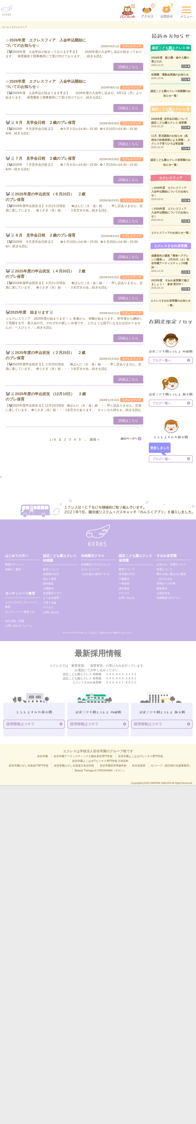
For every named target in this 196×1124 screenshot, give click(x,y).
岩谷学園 (42, 756)
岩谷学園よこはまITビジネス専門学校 (140, 756)
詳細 (186, 66)
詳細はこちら (128, 67)
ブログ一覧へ (161, 360)
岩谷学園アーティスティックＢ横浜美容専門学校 (83, 756)
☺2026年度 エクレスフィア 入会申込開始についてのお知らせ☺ (170, 191)
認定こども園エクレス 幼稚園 (59, 558)
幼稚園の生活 (51, 574)
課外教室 (48, 583)
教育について (51, 569)
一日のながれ (165, 578)
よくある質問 (51, 597)
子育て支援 (49, 602)
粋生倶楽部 (138, 765)
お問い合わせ (51, 612)
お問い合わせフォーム (18, 625)
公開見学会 (163, 593)
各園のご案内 (13, 569)
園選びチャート (14, 564)
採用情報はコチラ (20, 724)
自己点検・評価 (14, 621)
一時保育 (124, 583)
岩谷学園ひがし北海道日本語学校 (74, 765)
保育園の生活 (127, 574)
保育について (165, 569)
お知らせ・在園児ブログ (171, 564)
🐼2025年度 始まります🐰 (30, 312)
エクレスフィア (90, 569)
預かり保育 (49, 578)
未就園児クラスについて (95, 564)
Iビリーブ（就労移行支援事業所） (171, 765)
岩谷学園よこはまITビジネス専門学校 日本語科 (100, 760)
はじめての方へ (17, 556)
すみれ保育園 (167, 556)
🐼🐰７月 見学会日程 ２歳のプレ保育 (41, 158)
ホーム (5, 27)
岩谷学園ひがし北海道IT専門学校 (29, 765)
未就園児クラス (52, 593)
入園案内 (48, 588)
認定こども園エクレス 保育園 (135, 558)
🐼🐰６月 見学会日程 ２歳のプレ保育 (41, 235)
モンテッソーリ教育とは (20, 611)
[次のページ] (131, 438)
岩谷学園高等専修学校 (113, 765)
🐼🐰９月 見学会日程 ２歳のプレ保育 (41, 123)
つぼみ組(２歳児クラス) (95, 574)
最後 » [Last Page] (94, 439)
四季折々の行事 (166, 583)
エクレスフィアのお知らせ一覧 (170, 232)
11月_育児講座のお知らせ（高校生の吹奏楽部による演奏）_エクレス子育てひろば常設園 (170, 139)
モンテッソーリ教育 (20, 593)
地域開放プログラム (169, 597)
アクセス (48, 607)
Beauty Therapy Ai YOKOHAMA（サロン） (100, 770)
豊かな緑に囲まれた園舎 (171, 574)
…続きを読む (93, 56)
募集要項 (162, 588)
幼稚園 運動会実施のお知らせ (170, 74)
